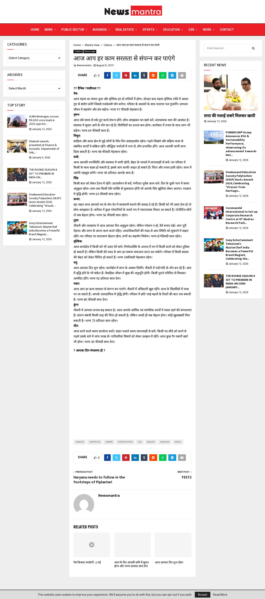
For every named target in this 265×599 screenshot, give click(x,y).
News (49, 29)
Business (100, 29)
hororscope (125, 442)
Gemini (109, 442)
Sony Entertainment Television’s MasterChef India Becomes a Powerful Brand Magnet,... (44, 229)
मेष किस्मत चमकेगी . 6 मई (87, 562)
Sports (148, 29)
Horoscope (89, 51)
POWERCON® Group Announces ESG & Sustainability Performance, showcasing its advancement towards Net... (241, 143)
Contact (227, 29)
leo (140, 442)
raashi (151, 442)
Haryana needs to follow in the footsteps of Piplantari (99, 480)
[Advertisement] (132, 393)
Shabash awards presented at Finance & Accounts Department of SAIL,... (44, 147)
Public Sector (72, 29)
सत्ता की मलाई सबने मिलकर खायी (229, 115)
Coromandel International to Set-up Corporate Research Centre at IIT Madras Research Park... (241, 215)
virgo (178, 442)
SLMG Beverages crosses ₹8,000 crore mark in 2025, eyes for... (44, 120)
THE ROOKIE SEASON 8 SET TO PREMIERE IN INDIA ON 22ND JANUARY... (240, 281)
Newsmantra (84, 65)
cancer (80, 442)
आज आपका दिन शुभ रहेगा (169, 562)
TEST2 (186, 477)
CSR (191, 29)
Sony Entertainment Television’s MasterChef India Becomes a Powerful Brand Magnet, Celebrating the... (239, 249)
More (207, 29)
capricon (94, 442)
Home (35, 29)
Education (171, 29)
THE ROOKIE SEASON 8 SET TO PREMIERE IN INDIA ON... (43, 173)
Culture (78, 51)
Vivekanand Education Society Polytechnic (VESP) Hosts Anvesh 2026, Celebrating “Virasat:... (45, 200)
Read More (220, 594)
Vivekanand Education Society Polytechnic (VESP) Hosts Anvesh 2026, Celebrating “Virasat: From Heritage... (241, 181)
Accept (202, 594)
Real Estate (125, 29)
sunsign (164, 442)
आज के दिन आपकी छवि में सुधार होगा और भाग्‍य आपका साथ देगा (131, 564)
